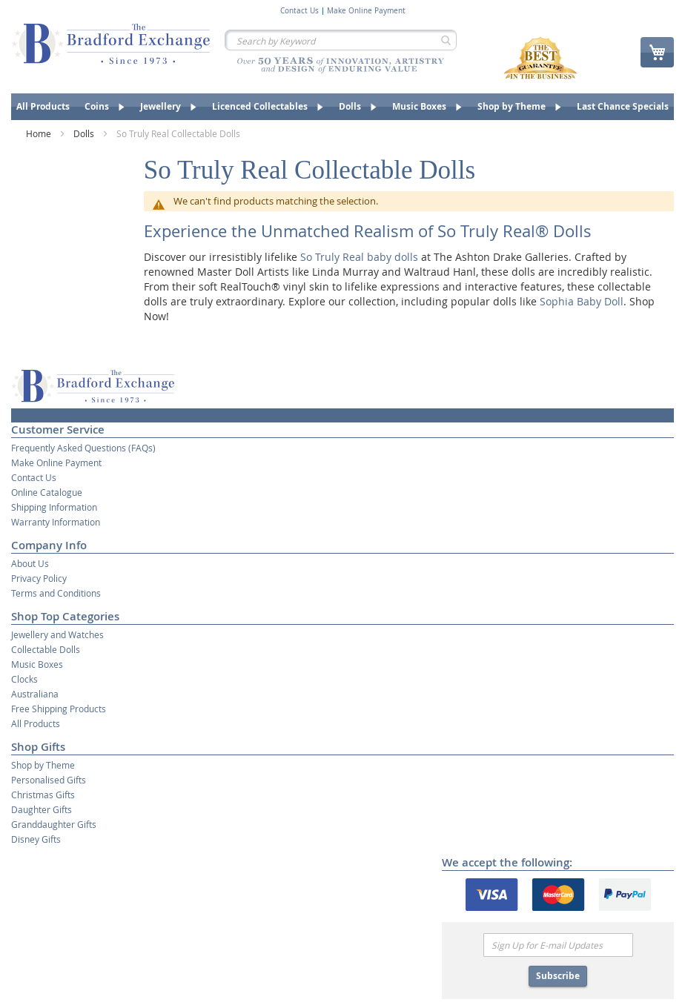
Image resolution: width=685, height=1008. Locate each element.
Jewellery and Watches (57, 634)
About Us (30, 563)
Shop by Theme (43, 765)
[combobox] (341, 40)
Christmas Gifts (43, 794)
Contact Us (299, 11)
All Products (35, 723)
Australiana (35, 694)
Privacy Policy (39, 578)
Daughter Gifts (41, 809)
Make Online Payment (366, 11)
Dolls (84, 133)
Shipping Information (54, 507)
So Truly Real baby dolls (359, 257)
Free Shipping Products (58, 708)
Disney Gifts (36, 839)
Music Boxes (37, 664)
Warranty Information (55, 522)
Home (39, 133)
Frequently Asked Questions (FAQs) (83, 448)
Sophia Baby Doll (581, 301)
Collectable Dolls (45, 649)
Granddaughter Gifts (53, 824)
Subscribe (558, 975)
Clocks (24, 679)
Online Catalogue (46, 492)
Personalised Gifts (48, 780)
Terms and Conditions (56, 593)
